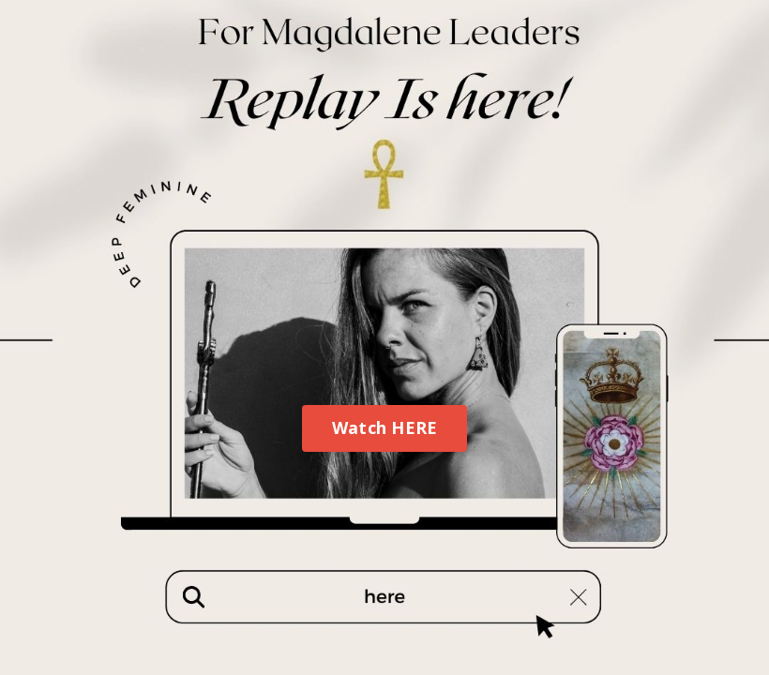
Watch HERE (385, 427)
